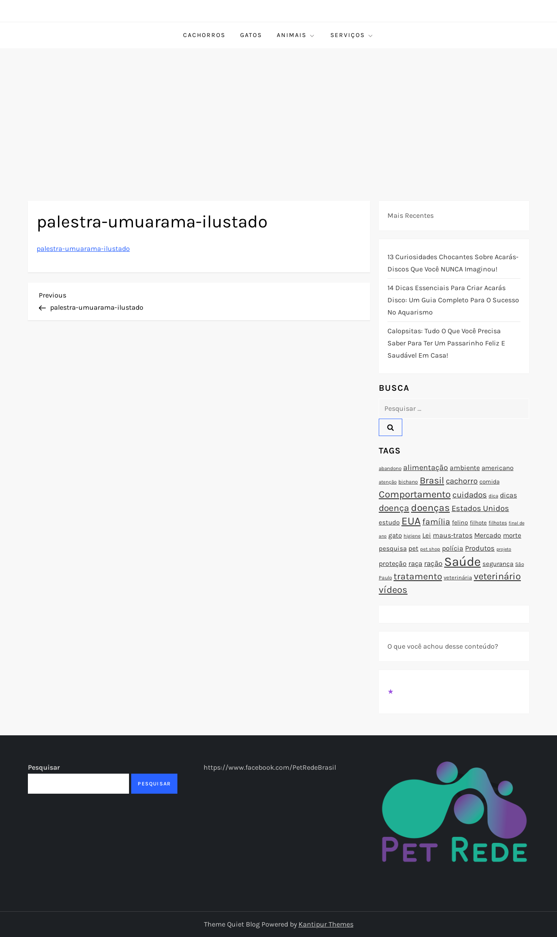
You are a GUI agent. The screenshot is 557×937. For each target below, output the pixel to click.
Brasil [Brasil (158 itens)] (432, 480)
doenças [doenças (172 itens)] (430, 508)
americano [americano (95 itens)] (497, 468)
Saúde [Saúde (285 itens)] (462, 561)
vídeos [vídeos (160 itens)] (393, 589)
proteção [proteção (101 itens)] (393, 563)
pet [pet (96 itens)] (413, 548)
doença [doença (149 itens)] (394, 508)
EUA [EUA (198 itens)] (411, 520)
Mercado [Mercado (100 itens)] (487, 535)
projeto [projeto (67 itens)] (503, 549)
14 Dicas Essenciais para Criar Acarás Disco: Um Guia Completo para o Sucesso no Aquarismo (453, 300)
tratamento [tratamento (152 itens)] (418, 576)
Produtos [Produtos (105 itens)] (480, 548)
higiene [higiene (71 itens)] (412, 536)
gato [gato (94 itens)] (395, 535)
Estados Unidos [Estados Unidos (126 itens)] (480, 508)
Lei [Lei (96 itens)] (426, 535)
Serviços (352, 35)
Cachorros (204, 35)
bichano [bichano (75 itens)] (408, 482)
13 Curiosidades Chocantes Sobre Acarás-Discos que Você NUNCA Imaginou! (453, 263)
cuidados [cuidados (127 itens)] (469, 495)
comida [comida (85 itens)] (489, 481)
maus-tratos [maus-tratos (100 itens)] (452, 535)
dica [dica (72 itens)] (493, 496)
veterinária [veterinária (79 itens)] (458, 577)
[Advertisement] (278, 114)
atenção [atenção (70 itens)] (388, 482)
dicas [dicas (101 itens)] (508, 495)
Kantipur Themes (326, 924)
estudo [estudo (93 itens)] (389, 522)
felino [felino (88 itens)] (460, 522)
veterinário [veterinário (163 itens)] (497, 576)
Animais (296, 35)
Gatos (251, 35)
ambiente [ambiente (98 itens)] (465, 468)
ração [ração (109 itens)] (433, 563)
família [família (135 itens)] (436, 522)
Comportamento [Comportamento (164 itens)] (415, 494)
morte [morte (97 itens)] (512, 535)
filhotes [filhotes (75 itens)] (498, 523)
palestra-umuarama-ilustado (83, 248)
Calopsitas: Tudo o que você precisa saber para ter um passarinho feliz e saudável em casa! (446, 343)
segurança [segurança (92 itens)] (497, 564)
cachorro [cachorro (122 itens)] (462, 481)
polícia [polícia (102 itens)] (452, 548)
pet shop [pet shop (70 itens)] (430, 549)
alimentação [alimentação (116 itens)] (425, 467)
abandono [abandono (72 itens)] (390, 468)
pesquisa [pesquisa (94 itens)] (393, 548)
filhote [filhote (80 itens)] (478, 522)
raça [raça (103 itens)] (415, 563)
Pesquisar (44, 767)
